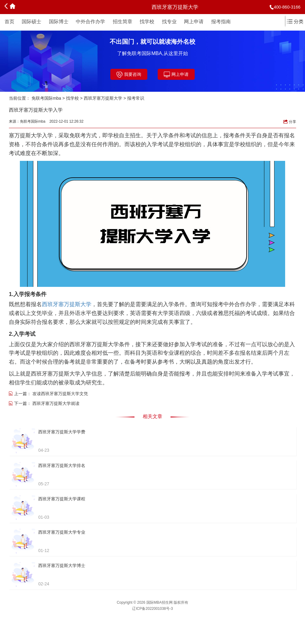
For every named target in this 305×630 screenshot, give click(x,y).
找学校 (147, 21)
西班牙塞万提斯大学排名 (61, 465)
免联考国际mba (46, 98)
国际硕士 (31, 21)
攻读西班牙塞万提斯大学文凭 (60, 393)
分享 (289, 122)
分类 (295, 21)
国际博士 (58, 21)
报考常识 (135, 98)
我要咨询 (128, 75)
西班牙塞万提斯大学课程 (61, 498)
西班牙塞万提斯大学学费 (61, 431)
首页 (9, 21)
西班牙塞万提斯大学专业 (61, 532)
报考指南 (221, 21)
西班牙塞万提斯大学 (103, 98)
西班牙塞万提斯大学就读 (55, 403)
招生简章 (122, 21)
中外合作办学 (90, 21)
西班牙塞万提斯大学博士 (61, 565)
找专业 (169, 21)
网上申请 (194, 21)
